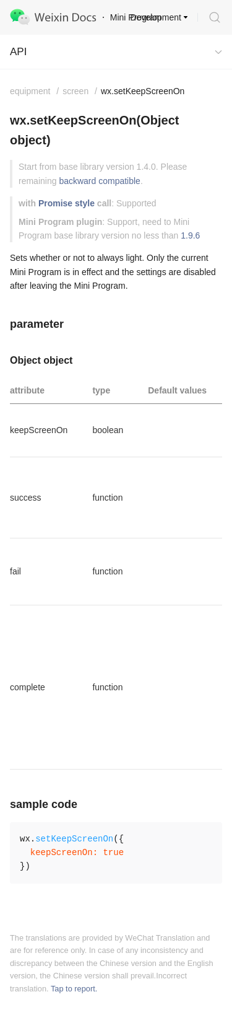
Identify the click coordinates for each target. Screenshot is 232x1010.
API (18, 52)
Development (156, 17)
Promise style (66, 203)
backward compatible (99, 181)
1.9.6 (190, 235)
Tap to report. (74, 988)
